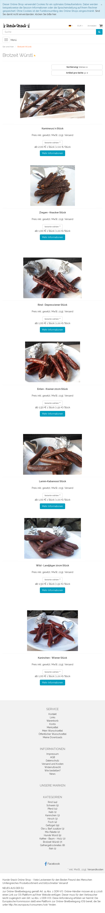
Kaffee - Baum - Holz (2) (52, 838)
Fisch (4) (52, 822)
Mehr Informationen (52, 153)
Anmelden (92, 26)
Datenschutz (52, 760)
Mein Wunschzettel (52, 730)
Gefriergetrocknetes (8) (52, 845)
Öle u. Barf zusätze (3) (52, 828)
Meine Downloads (52, 737)
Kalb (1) (52, 812)
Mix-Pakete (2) (52, 832)
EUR (80, 26)
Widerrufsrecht (53, 767)
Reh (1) (52, 848)
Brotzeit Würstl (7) (52, 842)
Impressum (53, 754)
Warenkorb (52, 720)
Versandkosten (95, 869)
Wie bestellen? (53, 770)
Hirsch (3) (53, 818)
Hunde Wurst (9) (52, 835)
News (52, 774)
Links (52, 717)
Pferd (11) (52, 808)
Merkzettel (52, 727)
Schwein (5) (53, 805)
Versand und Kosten (52, 764)
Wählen (77, 67)
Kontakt (52, 714)
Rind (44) (52, 802)
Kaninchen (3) (52, 815)
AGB (52, 757)
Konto (52, 724)
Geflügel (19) (52, 825)
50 (77, 73)
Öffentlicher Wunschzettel (52, 734)
